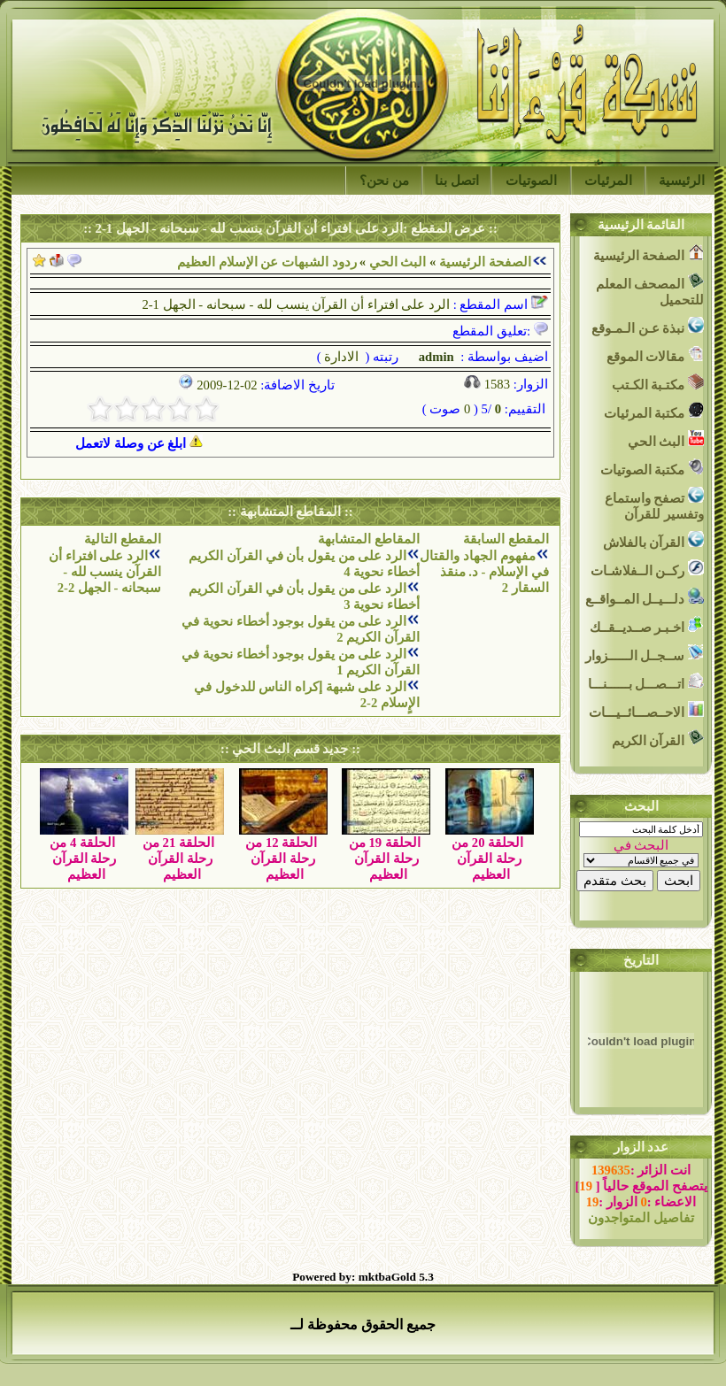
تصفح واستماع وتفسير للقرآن (654, 504)
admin (434, 357)
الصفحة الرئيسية (485, 262)
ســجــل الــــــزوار (644, 653)
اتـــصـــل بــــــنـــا (646, 682)
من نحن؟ (384, 180)
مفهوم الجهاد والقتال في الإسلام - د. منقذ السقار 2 (484, 572)
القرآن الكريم (658, 738)
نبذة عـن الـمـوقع (647, 326)
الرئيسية (682, 180)
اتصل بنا (457, 180)
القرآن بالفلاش (653, 540)
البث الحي (398, 262)
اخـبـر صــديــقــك (647, 625)
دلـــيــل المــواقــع (644, 597)
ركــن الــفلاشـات (647, 568)
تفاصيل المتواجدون (641, 1218)
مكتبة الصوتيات (652, 467)
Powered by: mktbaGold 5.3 (363, 1276)
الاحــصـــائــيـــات (646, 710)
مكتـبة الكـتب (658, 382)
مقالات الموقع (655, 354)
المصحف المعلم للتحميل (650, 290)
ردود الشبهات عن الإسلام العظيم (267, 262)
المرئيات (608, 180)
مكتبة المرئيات (654, 411)
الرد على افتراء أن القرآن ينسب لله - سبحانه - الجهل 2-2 (105, 572)
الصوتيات (531, 180)
